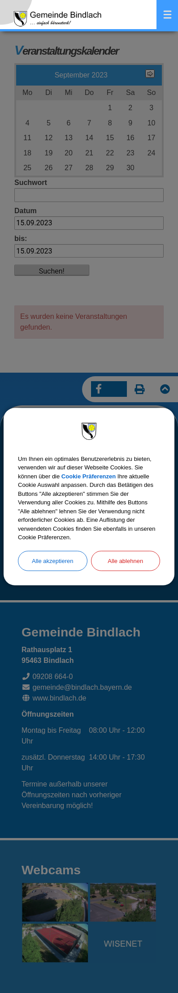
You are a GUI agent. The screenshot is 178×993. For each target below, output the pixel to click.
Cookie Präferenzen (88, 476)
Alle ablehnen (125, 560)
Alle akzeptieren (53, 560)
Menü (167, 14)
